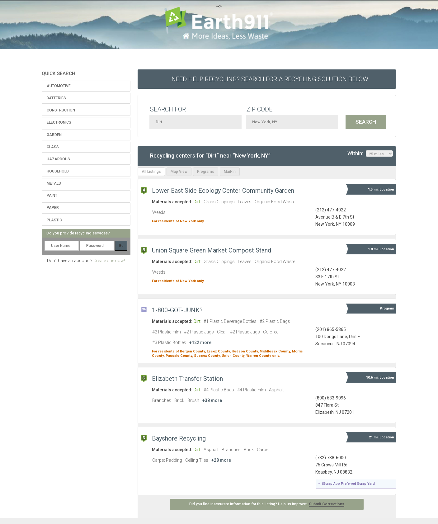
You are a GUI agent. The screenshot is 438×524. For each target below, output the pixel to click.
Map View (179, 171)
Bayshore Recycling (179, 438)
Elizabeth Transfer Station (187, 378)
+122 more (200, 342)
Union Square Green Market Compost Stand (211, 250)
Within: (370, 153)
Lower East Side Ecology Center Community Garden (223, 190)
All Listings (151, 171)
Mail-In (230, 171)
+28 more (221, 460)
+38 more (212, 400)
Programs (205, 171)
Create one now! (109, 260)
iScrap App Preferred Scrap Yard (348, 484)
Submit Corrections (326, 504)
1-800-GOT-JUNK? (177, 310)
